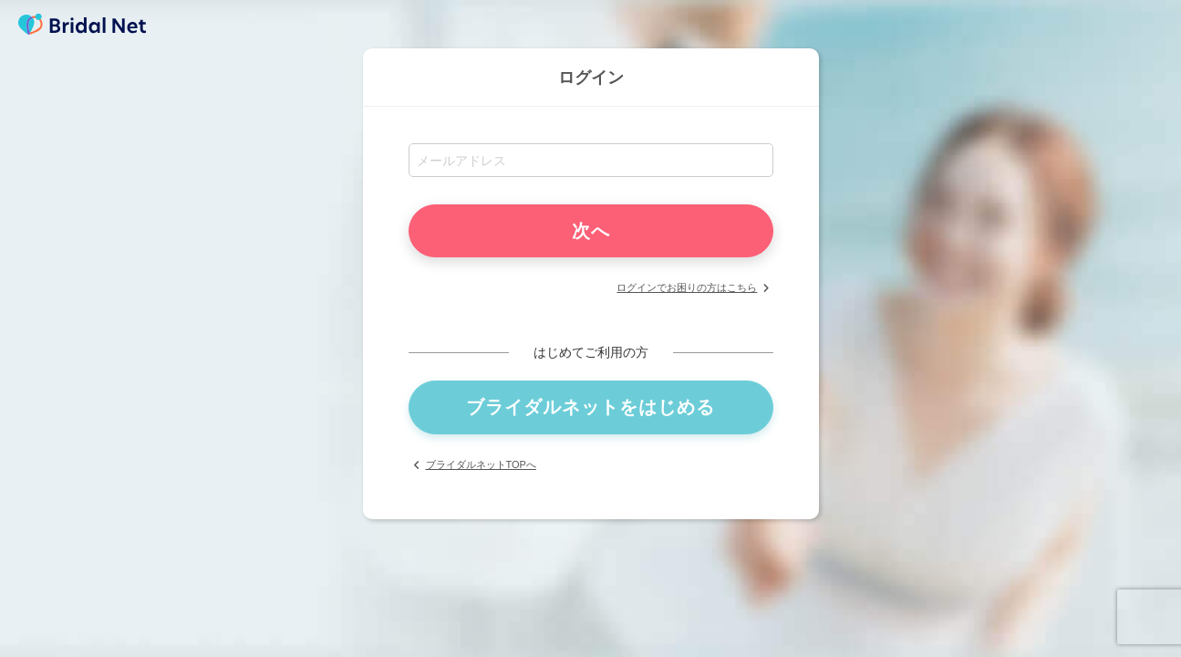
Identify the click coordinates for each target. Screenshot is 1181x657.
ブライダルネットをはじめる (590, 407)
